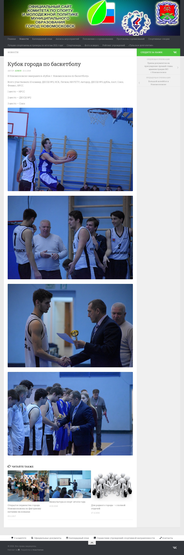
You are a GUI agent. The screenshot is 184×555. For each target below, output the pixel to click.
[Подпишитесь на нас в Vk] (174, 52)
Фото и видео (92, 45)
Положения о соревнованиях (98, 39)
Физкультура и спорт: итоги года (67, 501)
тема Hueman (38, 550)
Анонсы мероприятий (67, 39)
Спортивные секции (159, 39)
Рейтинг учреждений (113, 45)
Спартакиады (74, 45)
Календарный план (42, 39)
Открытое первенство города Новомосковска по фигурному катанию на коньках (24, 508)
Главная (12, 39)
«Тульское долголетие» (141, 45)
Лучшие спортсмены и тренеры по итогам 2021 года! (35, 45)
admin (18, 71)
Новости (24, 39)
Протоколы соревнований (131, 39)
